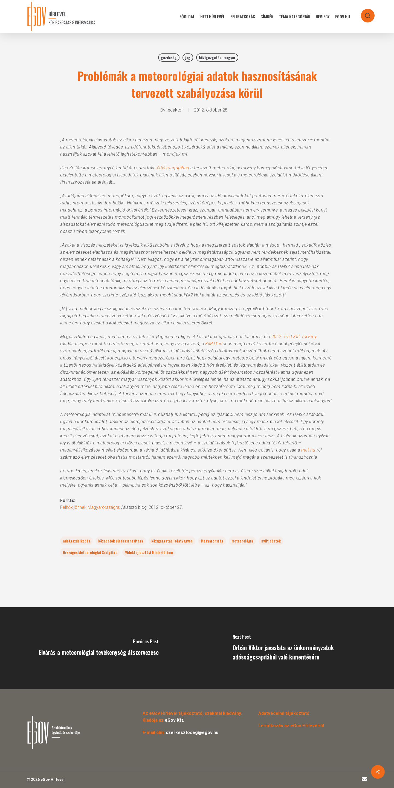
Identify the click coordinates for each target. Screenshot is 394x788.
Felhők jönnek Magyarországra (89, 507)
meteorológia (242, 541)
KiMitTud (214, 343)
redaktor (174, 110)
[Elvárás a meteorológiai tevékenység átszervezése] (98, 648)
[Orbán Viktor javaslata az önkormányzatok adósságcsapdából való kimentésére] (295, 648)
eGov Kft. (174, 720)
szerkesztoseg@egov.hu (192, 732)
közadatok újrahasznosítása (120, 541)
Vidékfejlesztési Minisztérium (149, 552)
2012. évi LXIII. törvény (294, 336)
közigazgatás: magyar (217, 57)
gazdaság (169, 57)
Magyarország (212, 541)
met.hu (308, 450)
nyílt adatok (271, 541)
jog (187, 57)
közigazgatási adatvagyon (172, 541)
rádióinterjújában (172, 167)
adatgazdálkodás (76, 541)
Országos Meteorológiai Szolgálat (90, 552)
